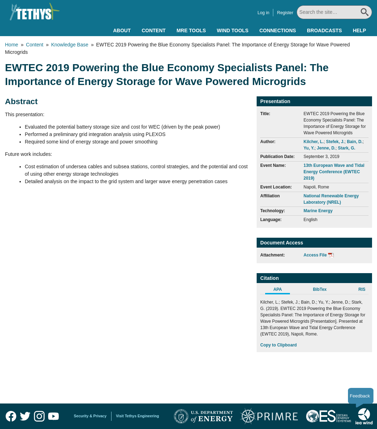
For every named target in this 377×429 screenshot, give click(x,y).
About (122, 30)
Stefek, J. (335, 141)
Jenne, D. (326, 148)
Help (359, 30)
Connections (277, 30)
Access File (315, 255)
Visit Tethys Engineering (137, 416)
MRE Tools (191, 30)
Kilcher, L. (314, 141)
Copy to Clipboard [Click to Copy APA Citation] (278, 345)
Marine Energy (318, 210)
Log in (264, 12)
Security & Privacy (90, 416)
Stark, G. (346, 148)
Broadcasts (324, 30)
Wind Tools (233, 30)
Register (286, 12)
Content (154, 30)
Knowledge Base (69, 44)
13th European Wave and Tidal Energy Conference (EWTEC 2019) (334, 172)
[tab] (281, 290)
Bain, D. (354, 141)
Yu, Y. (309, 148)
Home (11, 44)
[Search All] (334, 12)
